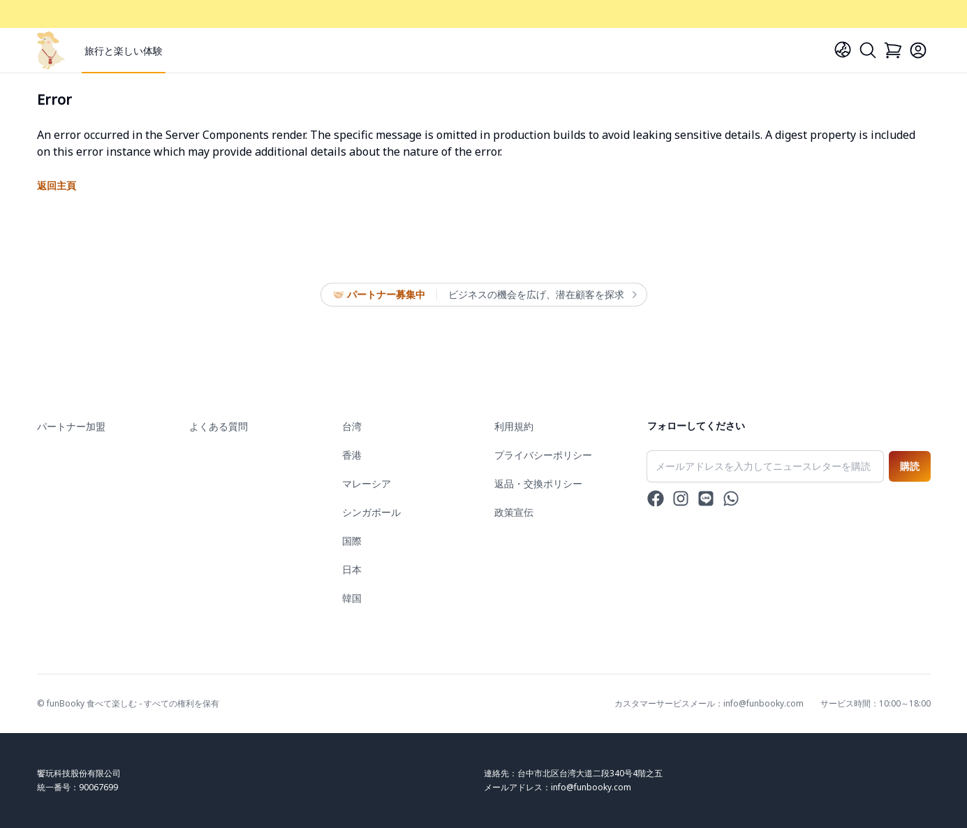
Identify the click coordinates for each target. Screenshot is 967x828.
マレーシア (366, 483)
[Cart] (893, 50)
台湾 (352, 426)
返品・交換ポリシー (538, 483)
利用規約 (513, 426)
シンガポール (371, 512)
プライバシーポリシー (543, 454)
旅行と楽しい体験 (123, 50)
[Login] (918, 50)
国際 (352, 540)
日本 (352, 569)
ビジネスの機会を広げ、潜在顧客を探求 (541, 294)
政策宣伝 (513, 512)
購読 (910, 466)
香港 (352, 454)
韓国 (352, 598)
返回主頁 (56, 185)
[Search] (867, 50)
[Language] (842, 49)
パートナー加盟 (71, 426)
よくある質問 (218, 426)
